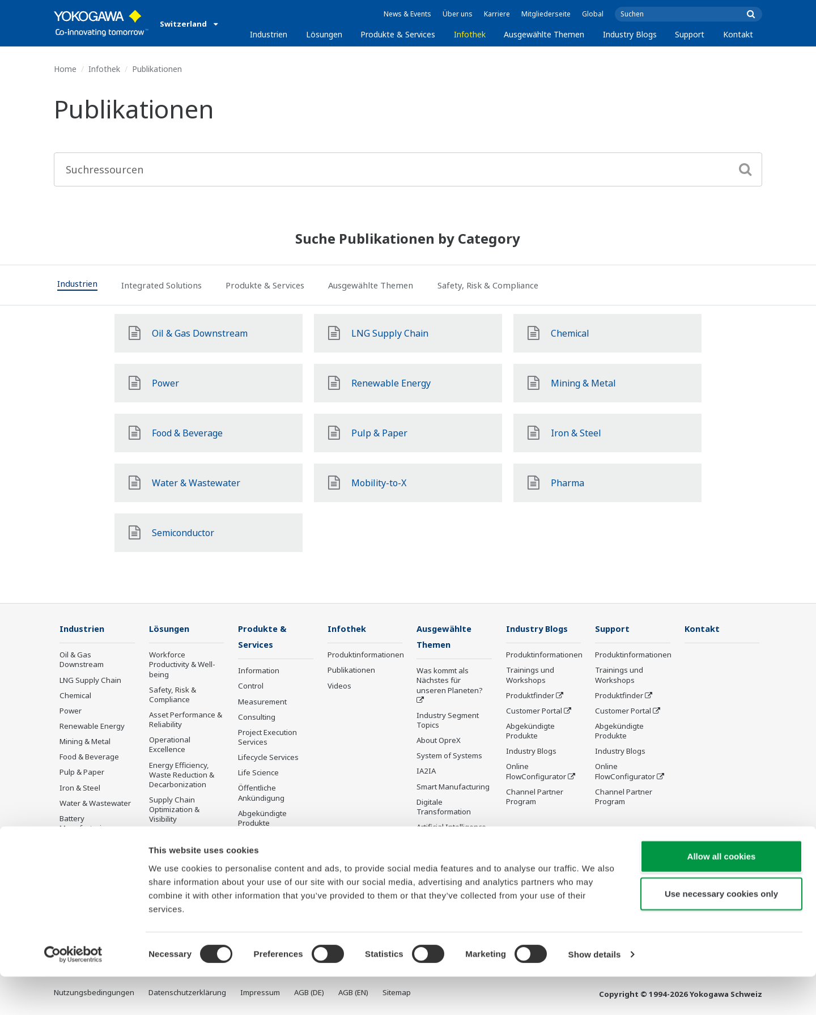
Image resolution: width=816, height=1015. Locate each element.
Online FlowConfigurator (536, 772)
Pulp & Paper (82, 772)
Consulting (256, 718)
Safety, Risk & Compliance (172, 695)
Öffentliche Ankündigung (261, 794)
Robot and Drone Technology (445, 858)
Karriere (497, 14)
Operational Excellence (169, 745)
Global (593, 14)
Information (258, 671)
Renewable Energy (92, 726)
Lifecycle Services (268, 758)
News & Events (407, 14)
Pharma (73, 859)
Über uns (458, 14)
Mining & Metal (85, 742)
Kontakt (738, 34)
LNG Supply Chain (90, 680)
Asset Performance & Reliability (185, 720)
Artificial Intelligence (451, 828)
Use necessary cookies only (721, 932)
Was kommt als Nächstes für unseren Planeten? (449, 681)
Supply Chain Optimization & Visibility (174, 810)
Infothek (470, 34)
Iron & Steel (80, 788)
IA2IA (426, 772)
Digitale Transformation (443, 808)
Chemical (75, 696)
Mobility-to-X (81, 844)
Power (71, 711)
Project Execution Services (267, 738)
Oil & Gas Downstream (82, 660)
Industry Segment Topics (447, 721)
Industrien (268, 34)
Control (251, 687)
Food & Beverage (89, 757)
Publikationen (351, 670)
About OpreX (438, 741)
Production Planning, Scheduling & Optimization (185, 844)
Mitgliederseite (546, 14)
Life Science (258, 773)
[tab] (84, 285)
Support (689, 34)
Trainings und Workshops (530, 675)
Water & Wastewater (95, 804)
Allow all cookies (721, 894)
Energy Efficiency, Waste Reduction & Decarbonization (181, 775)
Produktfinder (530, 696)
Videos (339, 686)
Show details (594, 992)
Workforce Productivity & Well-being (182, 665)
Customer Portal (534, 711)
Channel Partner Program (534, 797)
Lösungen (324, 34)
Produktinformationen (366, 655)
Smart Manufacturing (453, 788)
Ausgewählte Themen (544, 34)
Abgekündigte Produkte (262, 819)
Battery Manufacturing (85, 824)
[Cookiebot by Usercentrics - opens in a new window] (73, 992)
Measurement (262, 702)
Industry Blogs (630, 34)
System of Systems (449, 756)
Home (65, 68)
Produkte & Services (397, 34)
